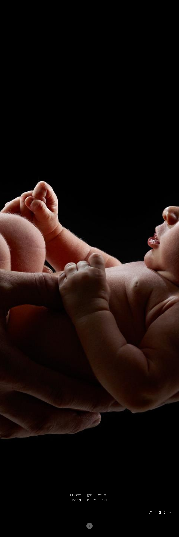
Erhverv (63, 8)
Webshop (128, 8)
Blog (74, 8)
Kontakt (115, 8)
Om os (103, 8)
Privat (51, 8)
